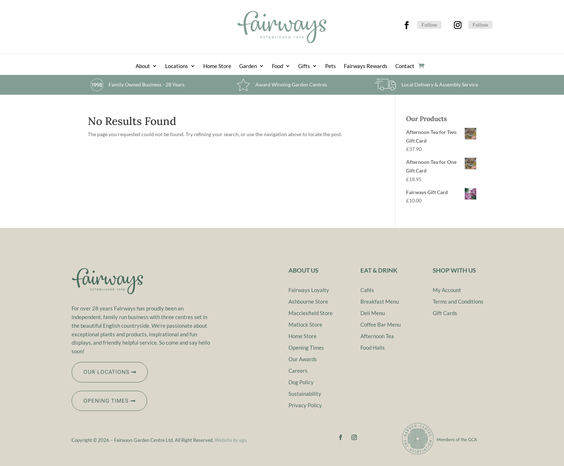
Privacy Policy (305, 405)
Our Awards (302, 359)
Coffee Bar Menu (380, 324)
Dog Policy (301, 382)
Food (277, 66)
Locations (176, 66)
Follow (429, 25)
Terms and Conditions (458, 301)
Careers (298, 370)
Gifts (304, 66)
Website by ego (231, 440)
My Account (447, 290)
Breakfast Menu (379, 301)
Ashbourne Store (308, 301)
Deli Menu (372, 313)
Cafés (367, 290)
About (143, 66)
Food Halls (372, 347)
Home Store (217, 66)
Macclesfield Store (310, 313)
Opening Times (306, 347)
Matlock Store (305, 324)
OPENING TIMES (106, 401)
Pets (330, 66)
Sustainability (304, 393)
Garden (248, 66)
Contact (404, 66)
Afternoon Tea (377, 336)
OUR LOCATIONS (106, 372)
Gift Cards (445, 313)
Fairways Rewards (365, 66)
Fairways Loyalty (308, 290)
